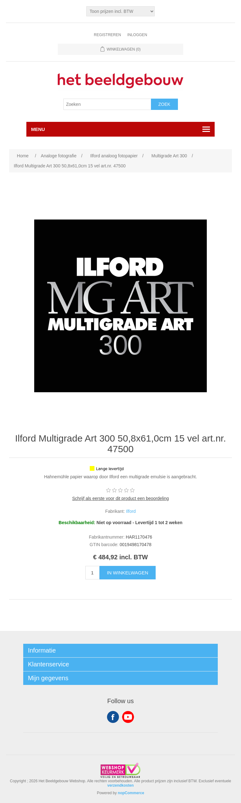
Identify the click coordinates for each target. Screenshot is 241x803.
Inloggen (137, 35)
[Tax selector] (120, 11)
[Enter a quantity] (92, 572)
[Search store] (107, 104)
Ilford (131, 511)
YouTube (128, 717)
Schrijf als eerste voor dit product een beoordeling (120, 498)
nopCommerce (131, 793)
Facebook (113, 717)
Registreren (107, 35)
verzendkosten (120, 785)
